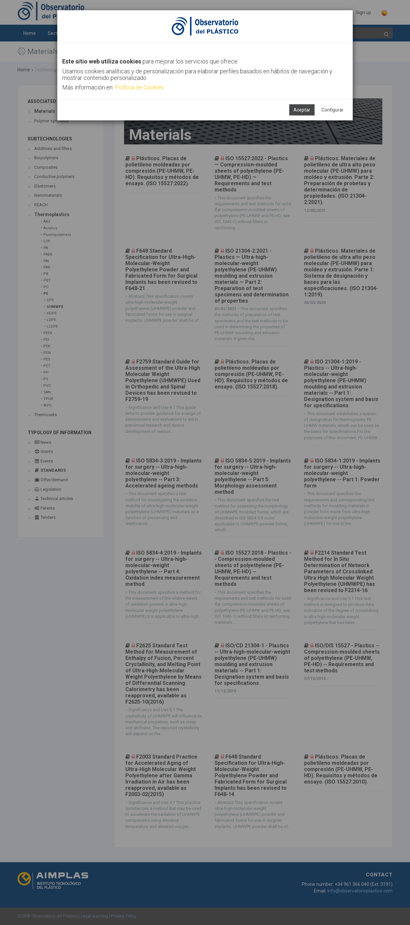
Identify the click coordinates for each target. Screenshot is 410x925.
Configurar (332, 110)
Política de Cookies (139, 87)
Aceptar (302, 110)
